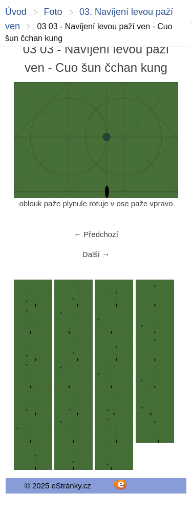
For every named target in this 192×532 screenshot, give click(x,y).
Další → (96, 254)
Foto (53, 12)
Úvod (16, 12)
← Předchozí (96, 234)
